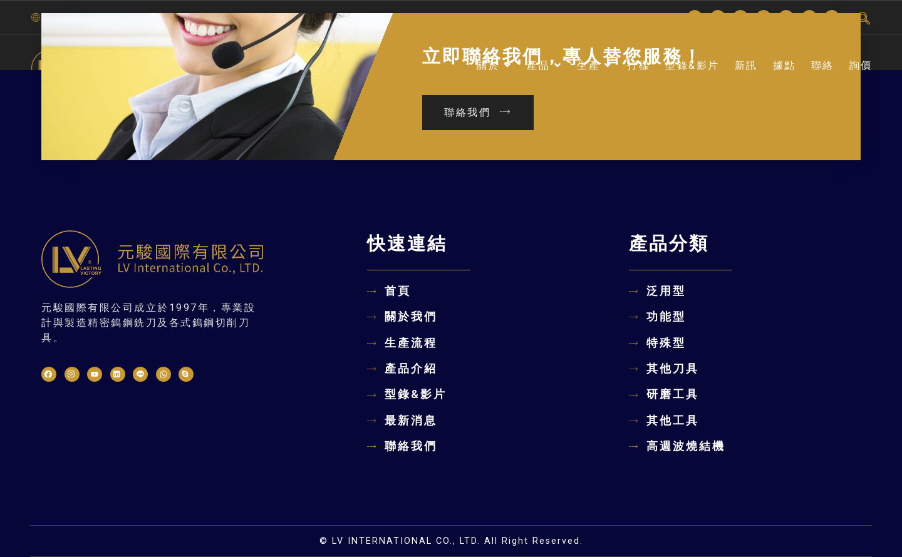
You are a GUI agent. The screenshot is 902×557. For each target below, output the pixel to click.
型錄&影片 (692, 65)
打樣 (638, 65)
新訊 (746, 65)
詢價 (861, 65)
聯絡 (822, 65)
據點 (784, 65)
